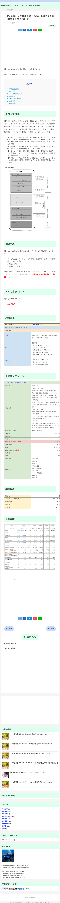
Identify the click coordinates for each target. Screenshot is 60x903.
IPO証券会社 (6, 816)
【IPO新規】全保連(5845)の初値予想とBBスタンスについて (30, 753)
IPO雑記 (4, 811)
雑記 (3, 828)
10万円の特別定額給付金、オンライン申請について (27, 772)
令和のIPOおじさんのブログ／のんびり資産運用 (20, 6)
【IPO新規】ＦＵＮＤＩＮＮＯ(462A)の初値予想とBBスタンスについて (34, 763)
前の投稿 (51, 628)
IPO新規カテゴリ (30, 637)
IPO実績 (4, 814)
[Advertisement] (24, 47)
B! (29, 30)
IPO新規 (52, 25)
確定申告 (5, 826)
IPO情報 (4, 818)
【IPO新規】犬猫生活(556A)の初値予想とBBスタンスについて (31, 744)
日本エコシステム (37, 325)
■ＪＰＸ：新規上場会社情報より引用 (15, 382)
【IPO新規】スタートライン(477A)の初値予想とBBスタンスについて (33, 782)
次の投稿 (9, 628)
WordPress (6, 823)
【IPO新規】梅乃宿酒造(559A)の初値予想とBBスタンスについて (32, 734)
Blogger (5, 809)
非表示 (31, 84)
